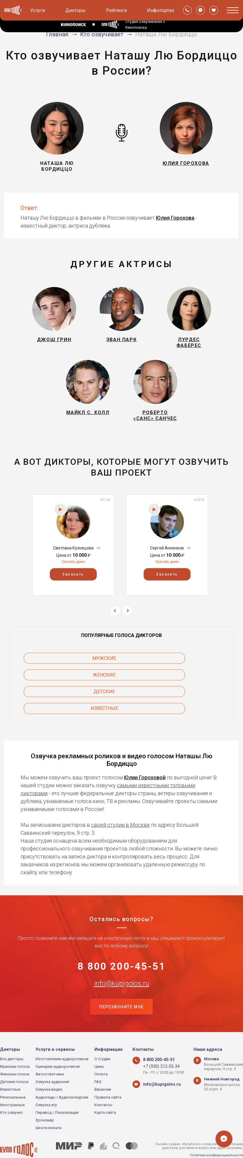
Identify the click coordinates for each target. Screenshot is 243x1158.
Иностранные (12, 1088)
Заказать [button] (73, 587)
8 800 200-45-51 (121, 946)
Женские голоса (14, 1057)
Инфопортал (160, 10)
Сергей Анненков (167, 560)
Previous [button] (115, 623)
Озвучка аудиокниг (52, 1065)
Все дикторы (11, 1042)
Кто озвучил (11, 1096)
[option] (73, 557)
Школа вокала (48, 1111)
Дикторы (75, 10)
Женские (187, 670)
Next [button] (127, 623)
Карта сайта (105, 1096)
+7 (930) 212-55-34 (158, 1050)
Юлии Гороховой (145, 756)
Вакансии (102, 1072)
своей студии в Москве (120, 804)
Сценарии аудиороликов (57, 1050)
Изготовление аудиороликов (62, 1042)
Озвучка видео (48, 1072)
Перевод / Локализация (57, 1096)
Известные (187, 687)
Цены (99, 1050)
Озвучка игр (46, 1088)
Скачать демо (73, 574)
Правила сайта (107, 1080)
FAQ (97, 1065)
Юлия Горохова (175, 218)
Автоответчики (49, 1057)
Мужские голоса (15, 1050)
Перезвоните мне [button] (121, 989)
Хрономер (44, 1103)
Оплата (101, 1057)
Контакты (103, 1088)
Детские (56, 687)
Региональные (13, 1080)
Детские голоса (14, 1065)
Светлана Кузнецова (73, 560)
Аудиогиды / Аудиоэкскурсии (61, 1080)
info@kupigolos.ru (121, 965)
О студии (102, 1042)
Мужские (56, 670)
